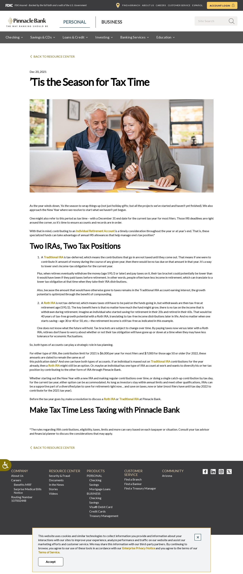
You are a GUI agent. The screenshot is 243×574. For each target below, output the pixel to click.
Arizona (167, 475)
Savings (94, 484)
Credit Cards (97, 511)
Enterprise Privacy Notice (138, 548)
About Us (148, 5)
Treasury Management (103, 516)
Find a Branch (128, 5)
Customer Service (179, 5)
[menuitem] (75, 22)
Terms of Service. (49, 552)
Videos (53, 493)
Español (197, 5)
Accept (51, 561)
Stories (53, 489)
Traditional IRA (53, 257)
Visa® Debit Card (100, 507)
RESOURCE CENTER (64, 471)
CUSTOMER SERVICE (133, 473)
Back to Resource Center (54, 56)
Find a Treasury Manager (140, 488)
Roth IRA (49, 303)
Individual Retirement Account (95, 231)
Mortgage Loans (100, 489)
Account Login (222, 5)
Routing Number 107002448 (22, 498)
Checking (95, 480)
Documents (56, 480)
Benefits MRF (23, 484)
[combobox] (211, 21)
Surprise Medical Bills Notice (27, 490)
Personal (74, 22)
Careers (161, 5)
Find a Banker (133, 484)
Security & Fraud (59, 475)
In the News (56, 484)
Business (111, 22)
